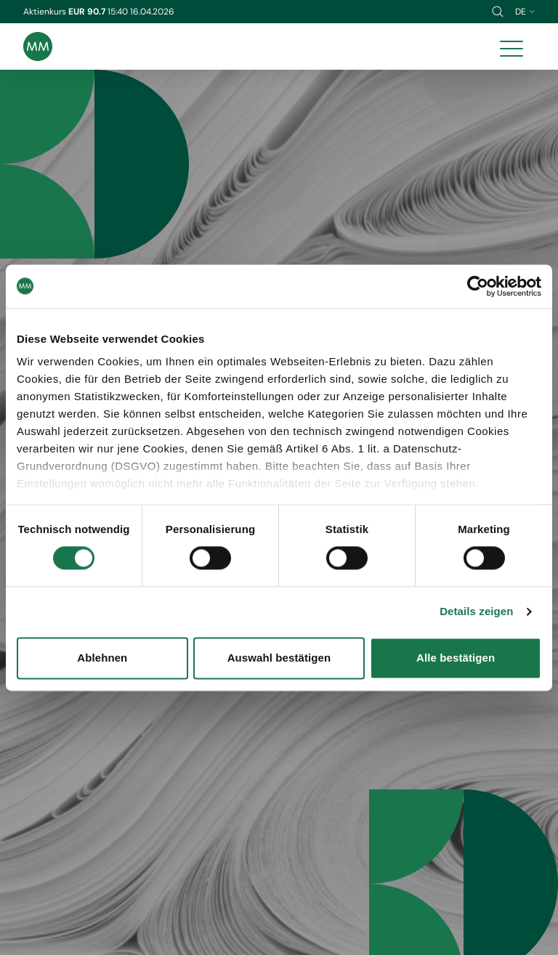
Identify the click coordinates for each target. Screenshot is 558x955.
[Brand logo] (37, 46)
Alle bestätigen (455, 657)
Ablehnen (102, 657)
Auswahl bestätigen (279, 657)
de (525, 11)
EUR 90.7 (88, 11)
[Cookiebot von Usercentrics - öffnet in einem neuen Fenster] (477, 286)
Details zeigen (476, 612)
